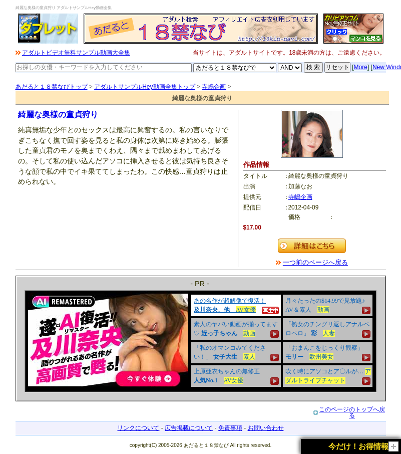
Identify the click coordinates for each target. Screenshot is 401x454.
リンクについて (138, 427)
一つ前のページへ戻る (315, 262)
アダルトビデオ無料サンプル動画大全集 (76, 52)
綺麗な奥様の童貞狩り (58, 114)
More (360, 67)
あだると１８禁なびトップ (52, 86)
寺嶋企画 (214, 86)
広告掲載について (189, 427)
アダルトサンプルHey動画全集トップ (144, 86)
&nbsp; (201, 341)
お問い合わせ (266, 427)
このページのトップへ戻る (352, 412)
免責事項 (230, 427)
